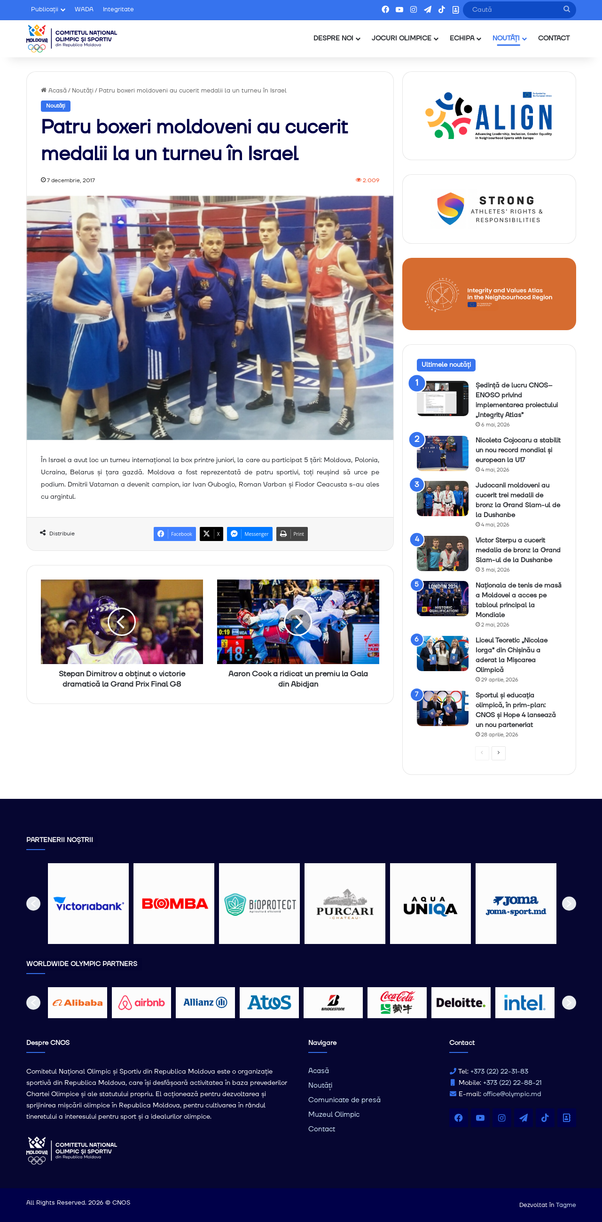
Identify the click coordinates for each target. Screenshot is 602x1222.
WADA (84, 9)
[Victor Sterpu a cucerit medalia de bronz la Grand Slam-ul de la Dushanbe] (443, 553)
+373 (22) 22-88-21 (512, 1083)
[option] (88, 903)
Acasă (54, 90)
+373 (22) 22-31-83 (499, 1071)
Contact (321, 1129)
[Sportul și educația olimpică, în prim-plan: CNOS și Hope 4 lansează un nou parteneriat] (443, 708)
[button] (33, 904)
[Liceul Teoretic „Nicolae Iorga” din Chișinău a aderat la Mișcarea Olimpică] (443, 653)
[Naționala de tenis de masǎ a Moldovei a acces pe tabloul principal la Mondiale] (443, 598)
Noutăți (83, 90)
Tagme (566, 1205)
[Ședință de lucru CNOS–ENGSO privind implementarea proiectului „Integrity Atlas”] (443, 398)
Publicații (44, 9)
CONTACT (554, 38)
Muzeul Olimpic (334, 1114)
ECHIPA (462, 38)
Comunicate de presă (344, 1100)
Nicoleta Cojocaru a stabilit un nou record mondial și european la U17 (518, 450)
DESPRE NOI (333, 38)
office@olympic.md (512, 1094)
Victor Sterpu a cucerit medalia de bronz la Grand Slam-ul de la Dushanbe (518, 550)
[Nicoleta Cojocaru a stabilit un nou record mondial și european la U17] (443, 453)
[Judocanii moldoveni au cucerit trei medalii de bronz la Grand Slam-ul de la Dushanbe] (443, 498)
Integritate (118, 9)
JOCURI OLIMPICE (401, 38)
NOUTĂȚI (506, 38)
